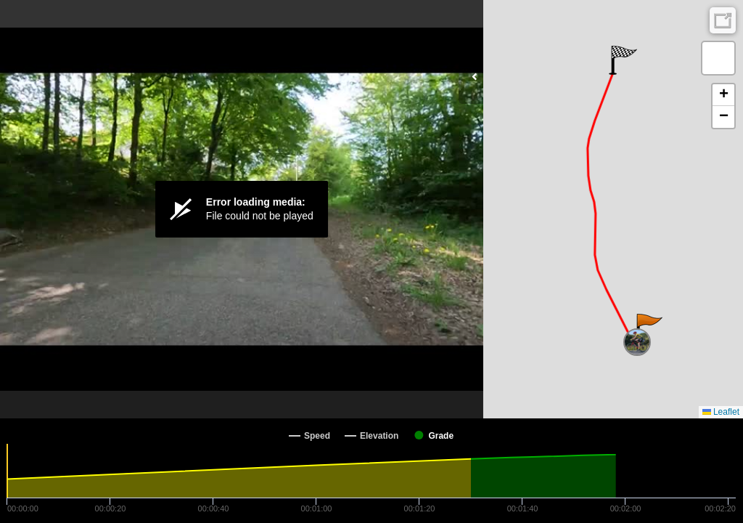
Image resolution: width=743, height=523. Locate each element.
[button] (648, 328)
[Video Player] (241, 209)
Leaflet (720, 412)
